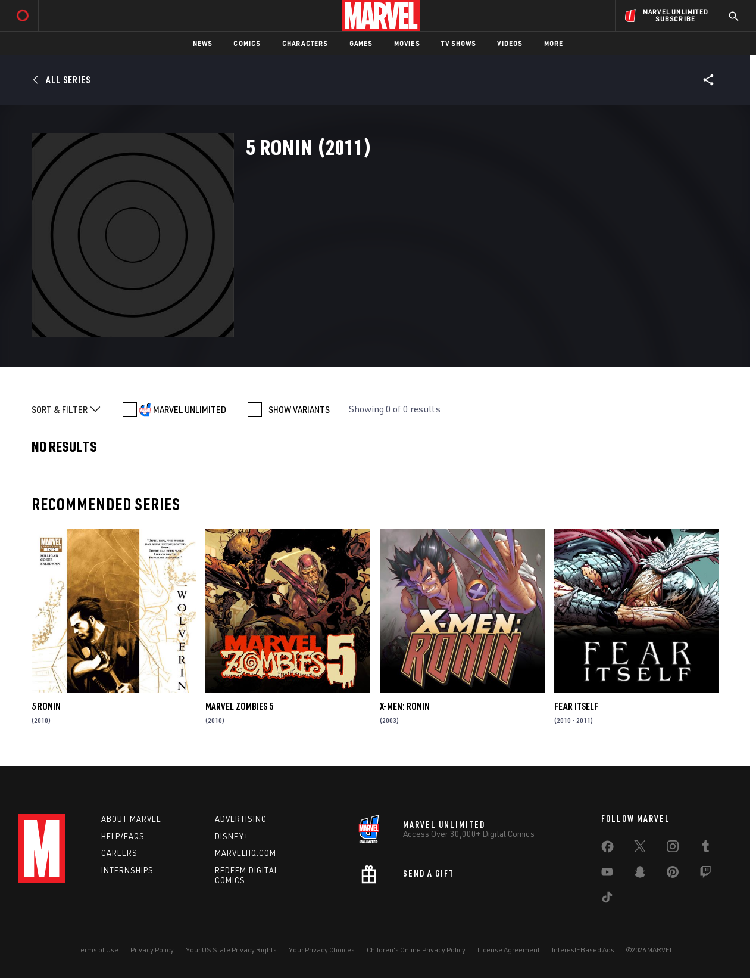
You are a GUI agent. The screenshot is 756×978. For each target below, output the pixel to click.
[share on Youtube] (607, 874)
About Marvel (131, 819)
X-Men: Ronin (405, 706)
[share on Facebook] (607, 849)
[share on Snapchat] (640, 874)
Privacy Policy (152, 949)
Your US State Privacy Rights (231, 949)
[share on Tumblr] (705, 849)
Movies (407, 43)
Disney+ (232, 836)
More (554, 43)
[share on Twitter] (640, 849)
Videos (509, 43)
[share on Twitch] (705, 874)
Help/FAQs (123, 836)
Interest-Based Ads (583, 949)
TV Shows (458, 43)
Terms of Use (97, 949)
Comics (246, 43)
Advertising (241, 819)
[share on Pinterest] (673, 874)
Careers (119, 853)
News (203, 43)
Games (361, 43)
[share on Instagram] (673, 849)
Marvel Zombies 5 (239, 706)
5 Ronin (46, 706)
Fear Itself (576, 706)
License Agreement (508, 949)
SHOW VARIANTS (299, 409)
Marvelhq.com (245, 853)
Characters (305, 43)
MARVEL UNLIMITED (189, 409)
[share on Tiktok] (607, 899)
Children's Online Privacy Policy (416, 949)
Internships (127, 870)
